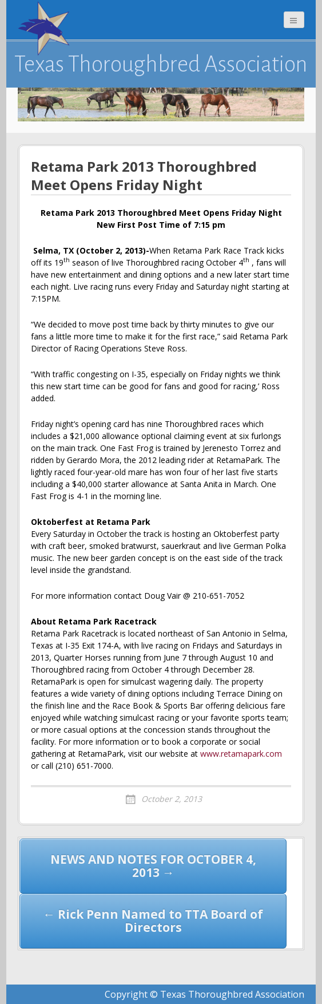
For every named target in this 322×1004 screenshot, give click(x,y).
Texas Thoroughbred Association (161, 64)
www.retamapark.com (241, 753)
